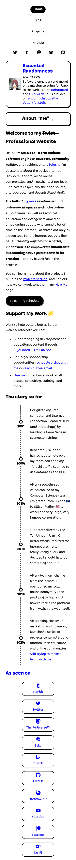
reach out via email (37, 368)
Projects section (35, 279)
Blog (38, 20)
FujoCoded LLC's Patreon (32, 350)
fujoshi (54, 164)
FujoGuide (37, 94)
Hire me (20, 375)
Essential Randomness (38, 69)
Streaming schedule (25, 301)
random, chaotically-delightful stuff (40, 100)
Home (38, 9)
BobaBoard (59, 90)
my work (30, 201)
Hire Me (38, 43)
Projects (38, 31)
